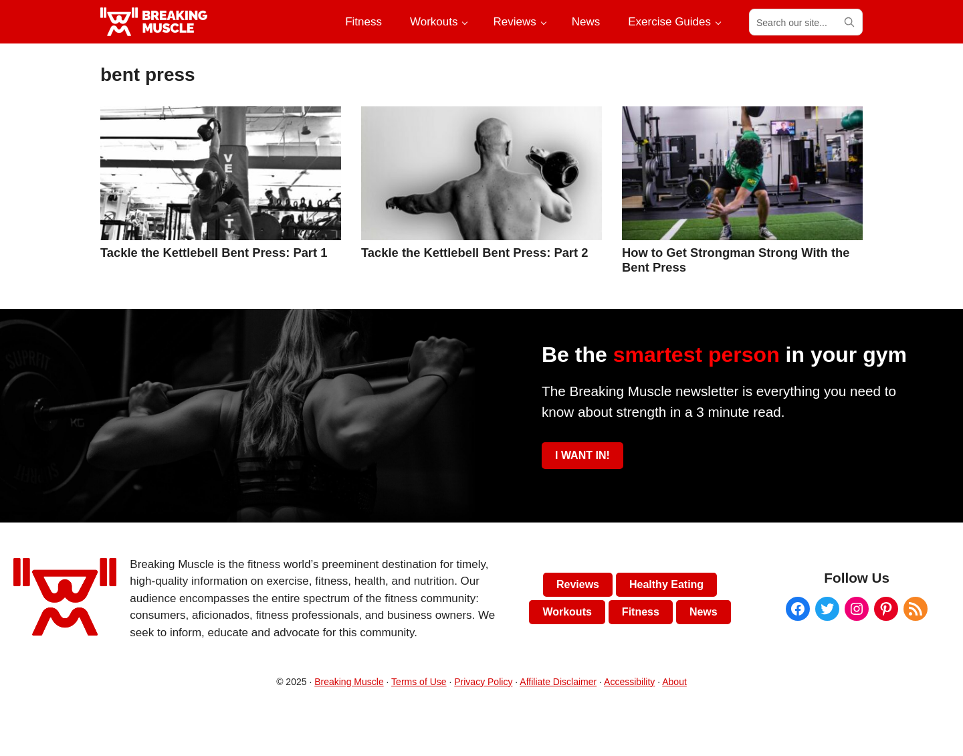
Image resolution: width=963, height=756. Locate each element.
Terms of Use (418, 681)
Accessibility (629, 681)
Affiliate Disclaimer (558, 681)
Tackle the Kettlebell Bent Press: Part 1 (213, 253)
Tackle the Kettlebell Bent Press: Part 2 (474, 253)
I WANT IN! (582, 455)
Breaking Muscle (349, 681)
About (674, 681)
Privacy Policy (483, 681)
